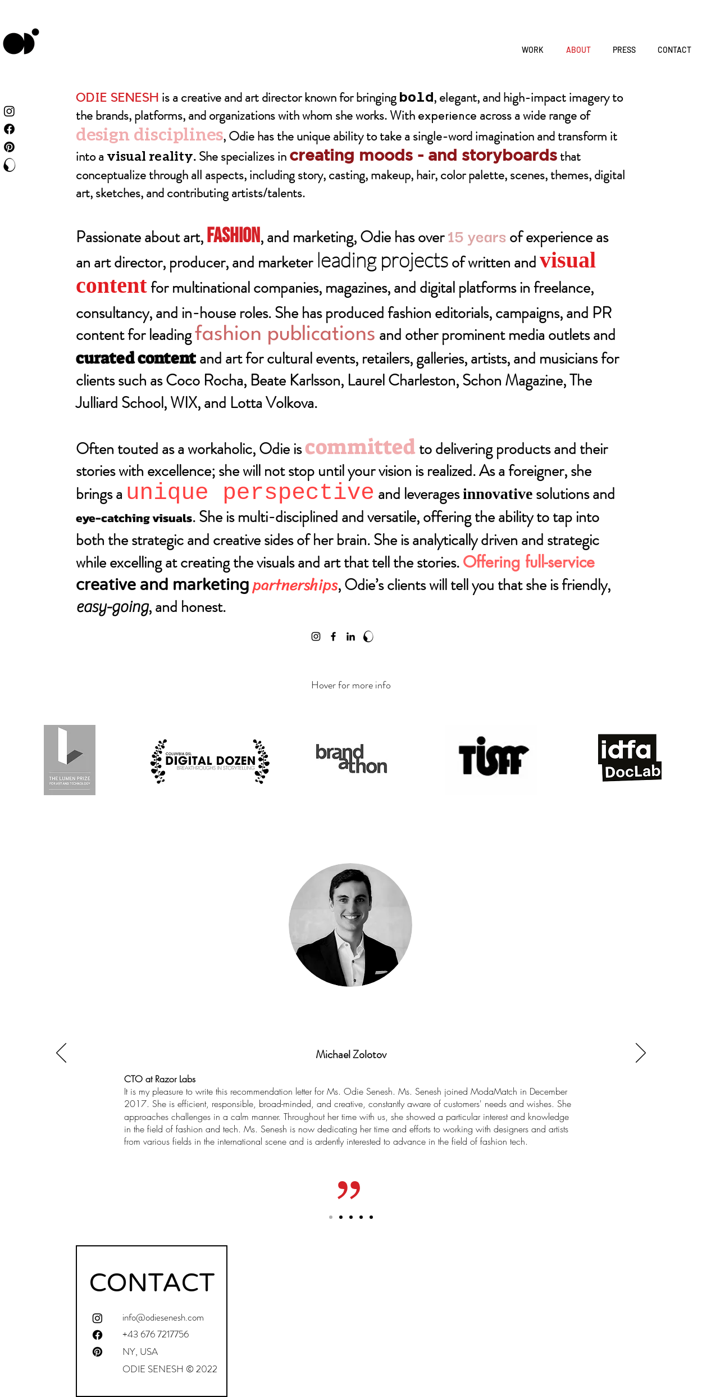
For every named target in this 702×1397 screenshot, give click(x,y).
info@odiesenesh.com (163, 1317)
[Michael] (330, 1217)
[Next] (641, 1053)
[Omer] (351, 1217)
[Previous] (61, 1053)
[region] (70, 759)
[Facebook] (333, 636)
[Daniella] (341, 1217)
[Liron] (361, 1217)
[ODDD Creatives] (9, 165)
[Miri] (371, 1217)
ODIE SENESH (117, 97)
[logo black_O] (368, 636)
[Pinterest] (9, 147)
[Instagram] (316, 636)
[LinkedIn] (351, 636)
